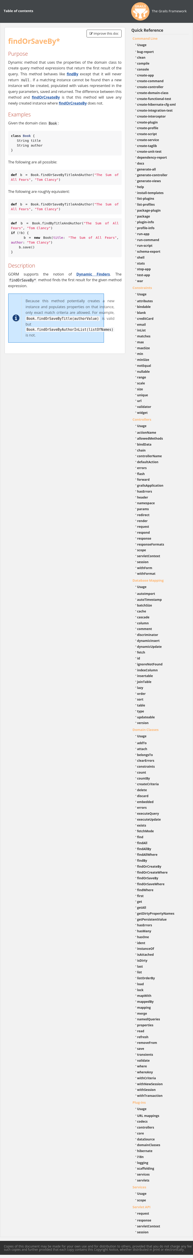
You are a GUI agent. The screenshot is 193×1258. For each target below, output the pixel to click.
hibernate (144, 1151)
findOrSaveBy (147, 878)
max (140, 342)
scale (141, 383)
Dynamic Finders (93, 274)
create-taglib (147, 146)
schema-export (148, 251)
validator (144, 406)
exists (141, 825)
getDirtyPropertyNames (155, 913)
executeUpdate (149, 819)
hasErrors (144, 491)
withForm (144, 568)
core (140, 1133)
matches (143, 336)
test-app (143, 275)
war (140, 281)
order (141, 693)
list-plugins (145, 198)
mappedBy (145, 1001)
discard (142, 796)
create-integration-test (155, 110)
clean (141, 57)
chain (141, 450)
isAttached (145, 954)
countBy (143, 778)
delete (142, 790)
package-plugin (149, 210)
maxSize (143, 348)
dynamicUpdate (149, 646)
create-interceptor (151, 116)
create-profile (147, 128)
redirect (143, 515)
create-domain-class (153, 93)
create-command (150, 81)
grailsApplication (150, 485)
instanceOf (145, 948)
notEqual (144, 365)
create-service (148, 140)
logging (142, 1163)
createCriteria (148, 784)
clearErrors (145, 760)
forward (143, 479)
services (143, 1174)
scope (141, 550)
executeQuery (148, 813)
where (142, 1066)
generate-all (146, 169)
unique (142, 395)
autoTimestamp (149, 599)
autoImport (146, 593)
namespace (146, 503)
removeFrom (147, 1042)
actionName (146, 432)
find (140, 837)
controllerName (149, 456)
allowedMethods (150, 438)
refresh (142, 1037)
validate (143, 1060)
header (142, 497)
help (140, 187)
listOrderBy (146, 978)
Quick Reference (147, 30)
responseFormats (150, 544)
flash (141, 474)
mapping (144, 1007)
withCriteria (146, 1078)
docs (140, 163)
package (143, 216)
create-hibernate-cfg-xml (156, 104)
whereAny (145, 1072)
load (140, 984)
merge (142, 1013)
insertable (145, 676)
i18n (140, 1157)
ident (141, 943)
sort (140, 699)
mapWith (144, 995)
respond (143, 532)
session (143, 562)
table (141, 705)
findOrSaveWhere (151, 884)
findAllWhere (147, 854)
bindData (144, 444)
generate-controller (152, 175)
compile (143, 63)
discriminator (147, 635)
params (143, 509)
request (143, 526)
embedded (145, 802)
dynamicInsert (148, 640)
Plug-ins (139, 1102)
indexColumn (147, 670)
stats (141, 263)
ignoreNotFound (150, 664)
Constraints (142, 287)
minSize (143, 359)
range (141, 377)
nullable (143, 371)
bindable (144, 307)
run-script (144, 245)
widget (142, 412)
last (140, 966)
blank (141, 312)
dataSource (146, 1139)
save (140, 1048)
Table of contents (18, 10)
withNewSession (150, 1084)
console (143, 69)
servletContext (148, 556)
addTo (142, 743)
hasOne (143, 937)
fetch (141, 652)
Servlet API (141, 1207)
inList (141, 330)
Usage (142, 45)
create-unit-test (149, 151)
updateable (146, 717)
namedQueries (148, 1019)
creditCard (145, 318)
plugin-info (145, 222)
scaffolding (145, 1168)
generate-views (149, 181)
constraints (146, 766)
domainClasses (148, 1145)
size (140, 389)
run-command (148, 240)
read (140, 1031)
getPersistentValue (152, 919)
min (140, 354)
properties (145, 1025)
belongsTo (145, 755)
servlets (143, 1180)
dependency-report (152, 157)
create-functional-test (154, 99)
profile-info (146, 228)
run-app (143, 234)
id (138, 658)
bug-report (145, 52)
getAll (141, 907)
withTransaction (150, 1095)
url (139, 401)
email (141, 324)
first (140, 896)
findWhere (145, 890)
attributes (145, 301)
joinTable (144, 682)
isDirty (142, 960)
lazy (140, 687)
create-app (145, 75)
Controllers (142, 419)
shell (140, 257)
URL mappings (148, 1116)
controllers (145, 1127)
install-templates (150, 193)
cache (141, 611)
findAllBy (144, 849)
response (144, 538)
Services (139, 1187)
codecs (142, 1121)
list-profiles (146, 204)
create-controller (150, 87)
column (143, 623)
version (143, 723)
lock (140, 990)
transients (145, 1054)
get (139, 901)
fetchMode (145, 831)
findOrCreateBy (46, 97)
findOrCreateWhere (152, 872)
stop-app (144, 269)
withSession (146, 1089)
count (141, 772)
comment (144, 629)
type (140, 711)
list (139, 972)
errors (142, 468)
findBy (72, 73)
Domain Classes (146, 729)
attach (142, 749)
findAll (142, 843)
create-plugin (147, 122)
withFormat (146, 573)
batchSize (144, 605)
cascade (143, 617)
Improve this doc (104, 33)
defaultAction (147, 462)
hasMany (144, 931)
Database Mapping (148, 580)
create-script (147, 134)
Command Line (145, 38)
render (142, 521)
